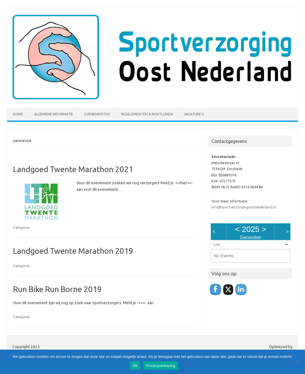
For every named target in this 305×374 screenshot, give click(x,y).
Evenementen (97, 114)
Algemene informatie (53, 114)
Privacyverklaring (160, 366)
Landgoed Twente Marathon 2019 (73, 250)
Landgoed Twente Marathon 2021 (73, 169)
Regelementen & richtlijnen (147, 114)
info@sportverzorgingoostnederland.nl (243, 207)
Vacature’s (194, 114)
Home (18, 114)
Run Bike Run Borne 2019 (57, 289)
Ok (135, 366)
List (217, 244)
